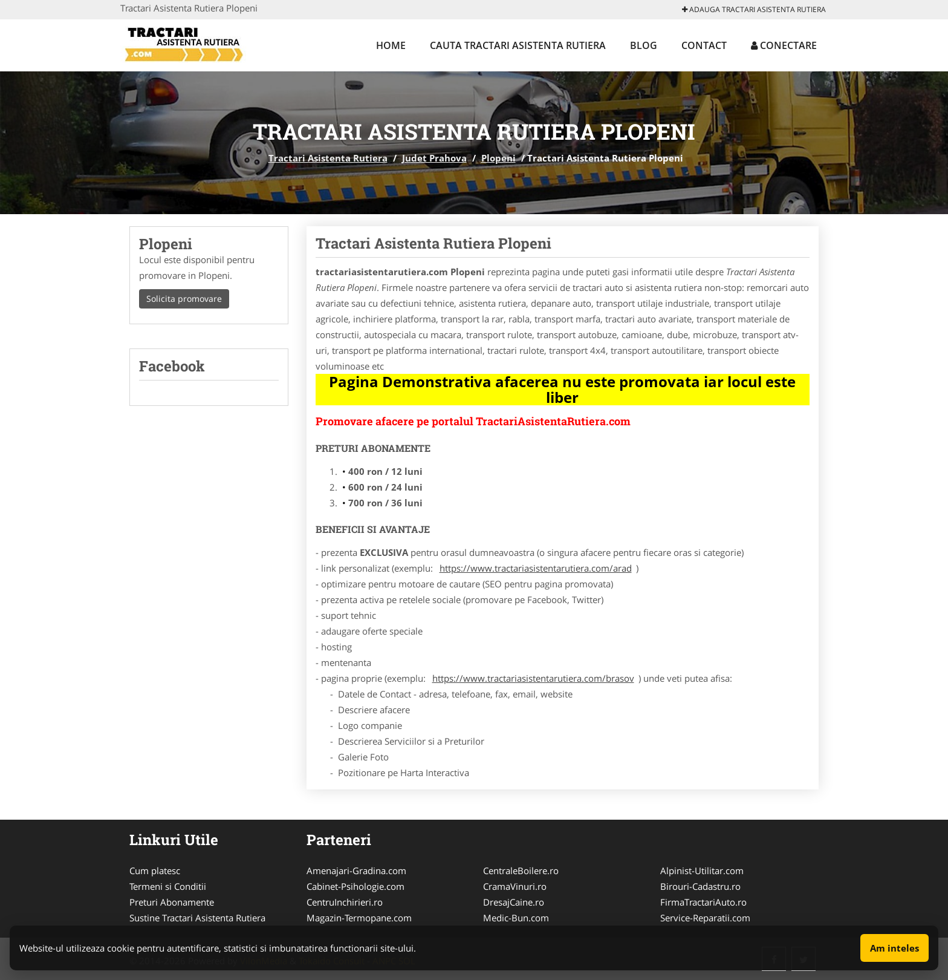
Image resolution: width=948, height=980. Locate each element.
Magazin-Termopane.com (359, 918)
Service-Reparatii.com (705, 918)
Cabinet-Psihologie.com (355, 886)
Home (391, 45)
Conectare (784, 45)
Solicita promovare (184, 298)
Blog (643, 45)
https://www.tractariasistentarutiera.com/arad (536, 568)
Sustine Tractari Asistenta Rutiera (197, 918)
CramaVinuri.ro (515, 886)
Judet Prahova (434, 158)
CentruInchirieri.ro (345, 902)
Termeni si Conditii (167, 886)
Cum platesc (154, 870)
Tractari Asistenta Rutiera (328, 158)
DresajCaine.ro (513, 902)
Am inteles (894, 948)
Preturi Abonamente (171, 902)
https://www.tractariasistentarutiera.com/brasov (533, 678)
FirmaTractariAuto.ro (703, 902)
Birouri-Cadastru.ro (700, 886)
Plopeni (498, 158)
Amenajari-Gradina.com (356, 870)
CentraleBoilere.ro (521, 870)
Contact (704, 45)
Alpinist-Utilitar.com (702, 870)
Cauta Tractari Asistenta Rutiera (518, 45)
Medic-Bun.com (516, 918)
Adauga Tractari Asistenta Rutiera (754, 9)
